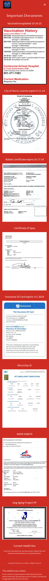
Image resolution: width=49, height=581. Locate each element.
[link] (7, 4)
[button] (45, 5)
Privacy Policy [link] (24, 568)
